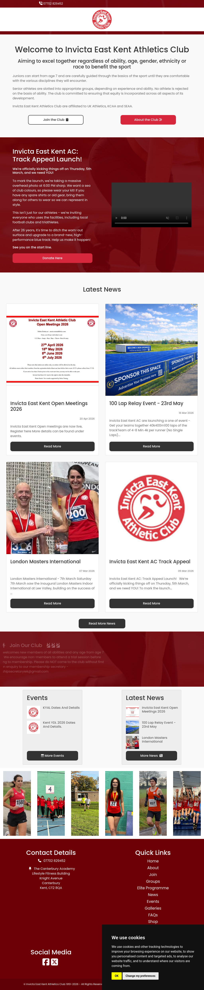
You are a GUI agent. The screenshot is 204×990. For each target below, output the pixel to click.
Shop (153, 921)
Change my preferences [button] (140, 975)
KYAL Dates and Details (61, 707)
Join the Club (55, 119)
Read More (52, 446)
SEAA (128, 106)
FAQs (153, 915)
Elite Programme (153, 888)
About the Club (148, 119)
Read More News (102, 623)
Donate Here (53, 258)
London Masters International (154, 739)
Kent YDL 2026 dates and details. (59, 724)
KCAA (111, 106)
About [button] (153, 868)
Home (153, 861)
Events (153, 901)
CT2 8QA (55, 888)
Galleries (153, 908)
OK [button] (117, 975)
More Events (52, 755)
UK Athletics (96, 106)
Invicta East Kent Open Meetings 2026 (160, 709)
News (153, 894)
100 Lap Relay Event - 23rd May (159, 724)
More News (151, 755)
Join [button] (153, 874)
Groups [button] (153, 881)
